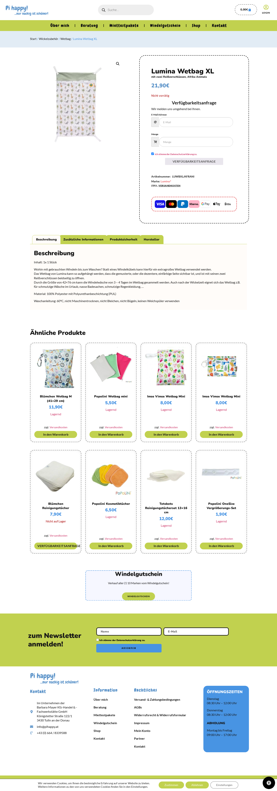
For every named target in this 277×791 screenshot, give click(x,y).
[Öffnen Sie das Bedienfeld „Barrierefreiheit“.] (269, 783)
